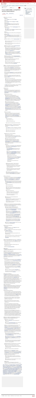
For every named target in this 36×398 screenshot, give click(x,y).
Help (15, 395)
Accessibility (3, 395)
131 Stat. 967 (18, 372)
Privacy (21, 395)
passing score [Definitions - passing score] (8, 199)
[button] (34, 3)
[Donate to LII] (28, 3)
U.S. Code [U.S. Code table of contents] (4, 5)
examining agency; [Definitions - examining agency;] (13, 209)
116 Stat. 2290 (5, 369)
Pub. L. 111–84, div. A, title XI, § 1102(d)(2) (11, 371)
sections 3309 (9, 76)
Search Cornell (33, 1)
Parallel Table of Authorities (28, 13)
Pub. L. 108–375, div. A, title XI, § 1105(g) (12, 369)
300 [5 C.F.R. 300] (16, 216)
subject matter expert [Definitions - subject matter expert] (17, 45)
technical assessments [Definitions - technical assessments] (9, 54)
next (22, 15)
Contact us (9, 395)
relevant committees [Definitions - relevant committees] (15, 114)
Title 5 (7, 5)
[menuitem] (10, 3)
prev (20, 15)
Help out (26, 3)
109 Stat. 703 (18, 366)
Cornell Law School (6, 1)
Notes (7, 13)
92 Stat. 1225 (9, 365)
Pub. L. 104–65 (6, 366)
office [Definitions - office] (5, 274)
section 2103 (15, 277)
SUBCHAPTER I (21, 5)
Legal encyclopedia (22, 3)
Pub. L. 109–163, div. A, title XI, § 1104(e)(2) (11, 370)
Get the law (13, 3)
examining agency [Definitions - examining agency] (15, 26)
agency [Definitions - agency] (8, 19)
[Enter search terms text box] (31, 3)
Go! (19, 7)
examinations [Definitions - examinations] (12, 67)
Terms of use (17, 395)
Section (11, 7)
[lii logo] (4, 4)
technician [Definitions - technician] (18, 259)
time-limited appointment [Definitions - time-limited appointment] (12, 322)
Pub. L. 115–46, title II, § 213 (9, 372)
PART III (10, 5)
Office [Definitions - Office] (8, 32)
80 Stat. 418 (12, 364)
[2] (6, 274)
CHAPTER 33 (17, 5)
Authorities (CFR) (11, 13)
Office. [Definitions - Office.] (17, 21)
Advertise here (12, 395)
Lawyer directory (17, 3)
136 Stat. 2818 (17, 373)
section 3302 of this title (12, 254)
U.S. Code (4, 13)
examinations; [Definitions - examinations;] (9, 159)
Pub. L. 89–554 (5, 364)
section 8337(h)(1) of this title (17, 260)
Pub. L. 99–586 (13, 365)
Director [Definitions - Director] (8, 21)
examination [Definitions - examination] (9, 23)
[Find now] (34, 3)
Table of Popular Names (29, 11)
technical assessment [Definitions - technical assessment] (16, 141)
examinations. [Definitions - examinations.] (5, 288)
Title (2, 7)
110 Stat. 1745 (15, 367)
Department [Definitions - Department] (10, 320)
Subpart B (13, 5)
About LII (11, 3)
